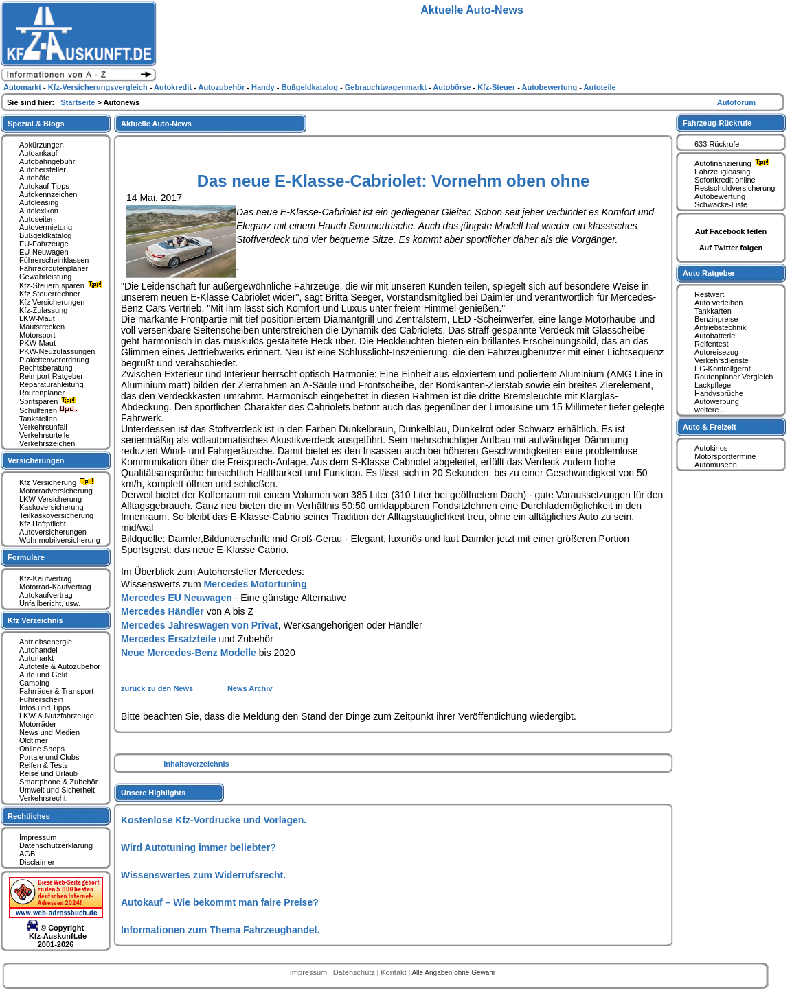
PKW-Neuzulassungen (57, 351)
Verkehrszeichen (47, 443)
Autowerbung (716, 401)
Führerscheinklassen (54, 260)
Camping (34, 683)
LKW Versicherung (50, 499)
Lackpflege (712, 385)
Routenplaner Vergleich (733, 377)
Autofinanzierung (733, 163)
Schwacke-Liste (720, 204)
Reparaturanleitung (51, 384)
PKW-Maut (37, 343)
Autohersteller (42, 169)
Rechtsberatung (46, 368)
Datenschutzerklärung (56, 845)
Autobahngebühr (47, 161)
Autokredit (174, 87)
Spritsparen (49, 401)
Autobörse (453, 87)
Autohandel (38, 650)
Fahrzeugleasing (722, 171)
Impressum (37, 837)
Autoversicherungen (53, 532)
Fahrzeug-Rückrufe (717, 123)
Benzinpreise (716, 319)
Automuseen (715, 464)
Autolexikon (38, 211)
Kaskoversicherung (51, 507)
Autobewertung (719, 196)
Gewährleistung (45, 276)
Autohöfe (34, 178)
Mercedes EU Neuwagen (176, 597)
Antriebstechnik (720, 327)
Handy (264, 87)
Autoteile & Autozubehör (59, 666)
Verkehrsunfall (43, 427)
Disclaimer (36, 862)
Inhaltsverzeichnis (196, 764)
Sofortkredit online (725, 180)
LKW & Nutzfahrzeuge (56, 716)
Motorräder (37, 724)
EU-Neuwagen (44, 252)
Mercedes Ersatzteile (168, 638)
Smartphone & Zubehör (58, 781)
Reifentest (711, 344)
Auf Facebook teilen (731, 231)
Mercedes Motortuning (255, 583)
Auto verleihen (718, 303)
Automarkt (36, 658)
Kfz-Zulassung (43, 310)
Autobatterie (714, 335)
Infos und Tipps (45, 707)
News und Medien (49, 732)
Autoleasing (39, 202)
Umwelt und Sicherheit (57, 790)
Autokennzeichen (48, 194)
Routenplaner (42, 392)
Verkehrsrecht (42, 798)
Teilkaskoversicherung (56, 515)
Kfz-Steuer (497, 87)
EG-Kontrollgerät (722, 368)
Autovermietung (45, 227)
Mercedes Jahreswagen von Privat (199, 625)
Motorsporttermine (725, 456)
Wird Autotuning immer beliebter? (198, 847)
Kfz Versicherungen (51, 302)
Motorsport (37, 335)
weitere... (709, 410)
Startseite (78, 102)
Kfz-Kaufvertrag (45, 578)
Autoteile (600, 87)
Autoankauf (38, 153)
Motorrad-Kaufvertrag (55, 587)
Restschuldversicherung (734, 188)
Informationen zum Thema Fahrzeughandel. (220, 929)
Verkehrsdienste (721, 360)
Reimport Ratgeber (51, 376)
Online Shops (42, 749)
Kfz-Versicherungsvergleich (99, 87)
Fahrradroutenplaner (53, 268)
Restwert (709, 294)
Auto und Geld (43, 674)
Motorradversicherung (56, 491)
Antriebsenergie (45, 641)
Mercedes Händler (162, 611)
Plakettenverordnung (54, 359)
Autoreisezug (716, 352)
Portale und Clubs (49, 757)
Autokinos (710, 448)
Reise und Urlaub (48, 773)
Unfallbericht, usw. (49, 603)
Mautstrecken (42, 327)
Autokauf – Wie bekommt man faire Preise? (220, 902)
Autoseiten (37, 219)
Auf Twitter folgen (731, 248)
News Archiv (250, 688)
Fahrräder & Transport (56, 691)
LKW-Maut (37, 318)
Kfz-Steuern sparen (62, 285)
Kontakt (394, 972)
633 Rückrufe (716, 144)
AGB (27, 854)
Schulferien (48, 410)
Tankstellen (38, 418)
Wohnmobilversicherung (59, 540)
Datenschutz (355, 972)
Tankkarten (713, 311)
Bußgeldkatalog (45, 235)
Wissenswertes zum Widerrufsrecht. (203, 874)
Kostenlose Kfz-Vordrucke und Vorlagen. (213, 820)
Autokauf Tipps (44, 186)
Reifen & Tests (43, 765)
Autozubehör (222, 87)
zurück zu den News (158, 688)
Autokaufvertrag (46, 595)
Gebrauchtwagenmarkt (387, 87)
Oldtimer (33, 740)
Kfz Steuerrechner (49, 294)
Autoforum (736, 102)
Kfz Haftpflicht (42, 523)
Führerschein (41, 699)
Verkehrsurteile (44, 435)
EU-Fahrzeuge (44, 243)
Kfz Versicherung (58, 482)
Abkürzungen (41, 145)
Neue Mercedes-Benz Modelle (188, 652)
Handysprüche (718, 393)
